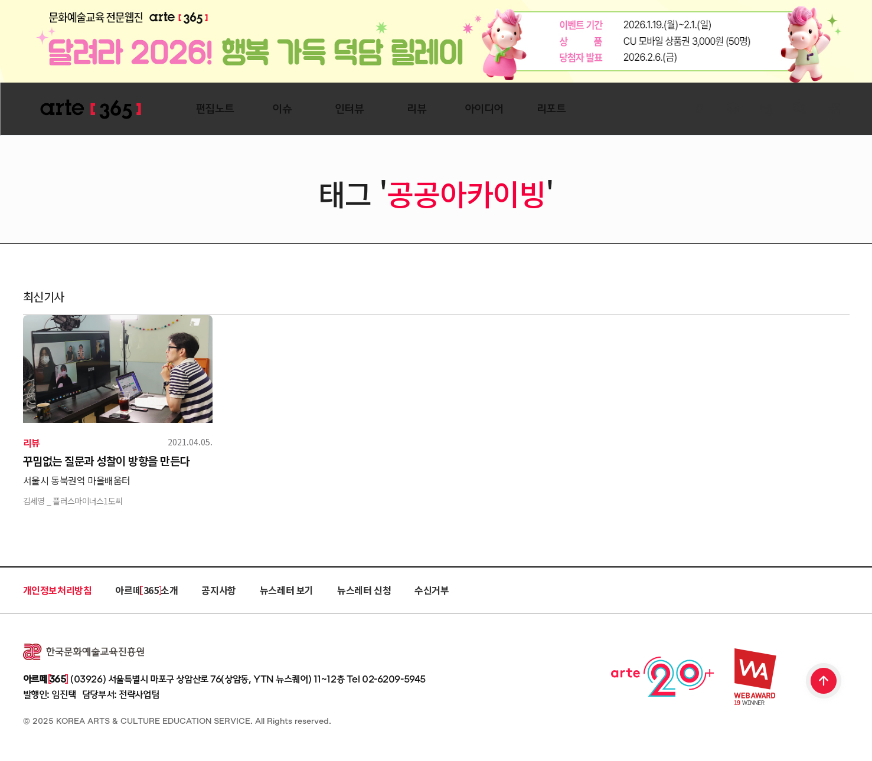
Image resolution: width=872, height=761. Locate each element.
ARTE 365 (91, 109)
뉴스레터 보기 (286, 590)
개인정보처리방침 (57, 590)
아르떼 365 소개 (146, 590)
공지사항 (218, 590)
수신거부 (431, 590)
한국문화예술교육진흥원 (83, 652)
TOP (824, 682)
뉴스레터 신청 (364, 590)
